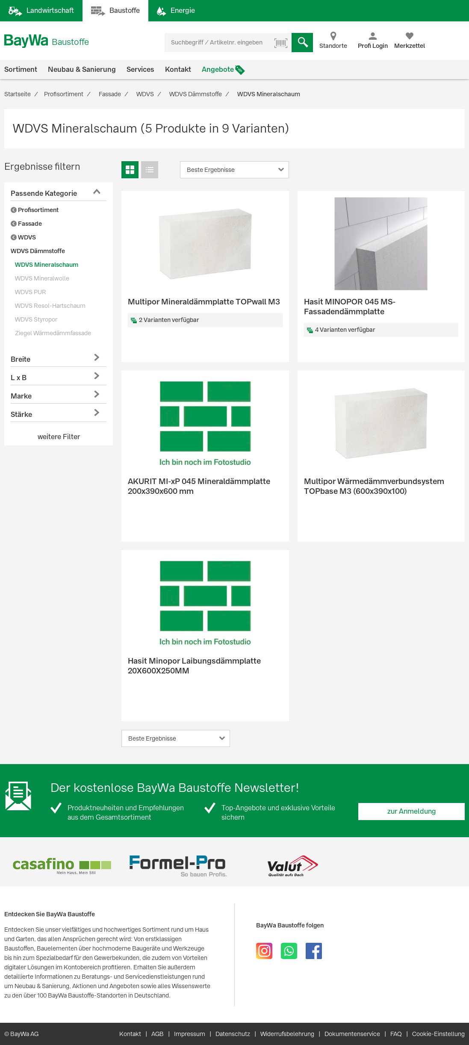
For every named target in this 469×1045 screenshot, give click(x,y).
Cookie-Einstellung (438, 1034)
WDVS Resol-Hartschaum (50, 306)
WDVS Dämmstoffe (38, 251)
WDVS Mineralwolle (42, 278)
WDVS (23, 237)
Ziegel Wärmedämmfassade (53, 333)
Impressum (189, 1034)
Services (140, 69)
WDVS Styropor (36, 319)
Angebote (218, 69)
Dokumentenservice (352, 1034)
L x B (19, 377)
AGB (157, 1034)
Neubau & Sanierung (82, 69)
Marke (21, 396)
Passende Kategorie (44, 193)
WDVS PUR (30, 292)
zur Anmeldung (411, 811)
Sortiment (20, 69)
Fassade (26, 223)
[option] (62, 866)
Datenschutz (232, 1034)
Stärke (21, 414)
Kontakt (178, 69)
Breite (20, 359)
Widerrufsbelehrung (287, 1034)
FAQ (396, 1034)
